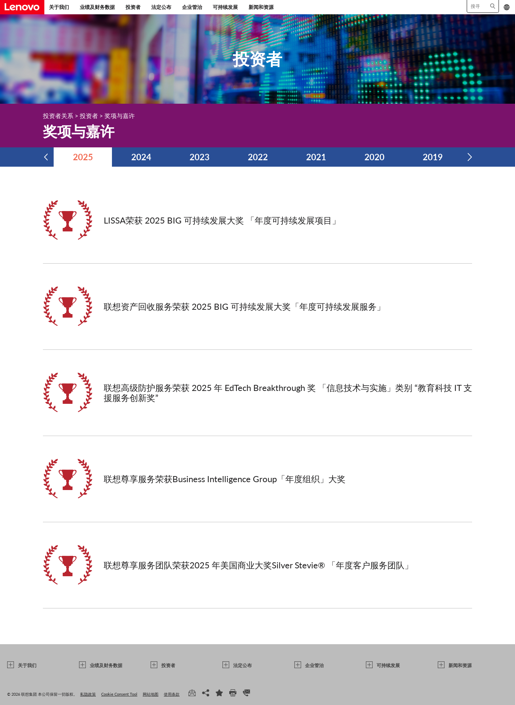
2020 (374, 157)
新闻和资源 (261, 7)
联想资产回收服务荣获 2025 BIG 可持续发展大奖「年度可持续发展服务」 (244, 306)
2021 (316, 157)
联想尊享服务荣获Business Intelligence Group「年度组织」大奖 (224, 479)
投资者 (133, 7)
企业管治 (192, 7)
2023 (200, 157)
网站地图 (150, 694)
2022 (258, 157)
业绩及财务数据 (97, 7)
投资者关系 (58, 115)
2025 (83, 157)
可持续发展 (225, 7)
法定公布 (161, 7)
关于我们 (59, 7)
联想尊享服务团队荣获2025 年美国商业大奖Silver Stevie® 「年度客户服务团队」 (258, 565)
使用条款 (172, 694)
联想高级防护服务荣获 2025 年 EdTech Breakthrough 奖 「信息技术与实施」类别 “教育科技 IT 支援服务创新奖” (288, 392)
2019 (433, 157)
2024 (141, 157)
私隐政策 (88, 694)
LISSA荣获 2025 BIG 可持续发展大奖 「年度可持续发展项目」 (222, 220)
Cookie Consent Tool (119, 694)
